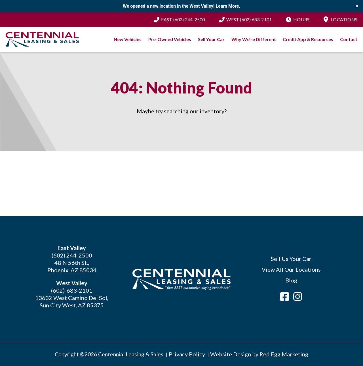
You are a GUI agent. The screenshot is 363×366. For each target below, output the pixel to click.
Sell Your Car (211, 39)
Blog (291, 280)
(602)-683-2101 (71, 290)
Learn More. (228, 6)
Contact (348, 39)
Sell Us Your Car (291, 258)
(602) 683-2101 (249, 19)
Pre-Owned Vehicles (169, 39)
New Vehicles (128, 39)
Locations (344, 19)
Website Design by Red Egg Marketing (259, 354)
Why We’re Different (253, 39)
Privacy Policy (187, 354)
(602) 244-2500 (183, 19)
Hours (301, 19)
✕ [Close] (357, 6)
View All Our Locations (291, 269)
